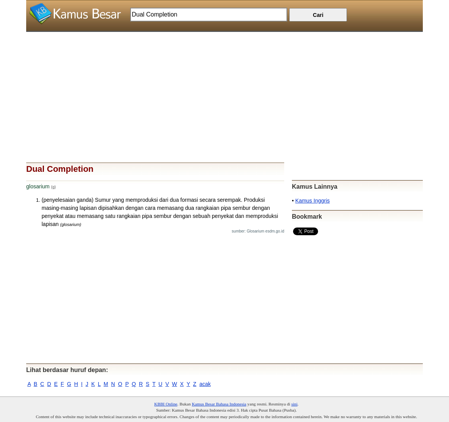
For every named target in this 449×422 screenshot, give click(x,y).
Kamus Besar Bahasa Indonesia (219, 404)
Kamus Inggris (312, 201)
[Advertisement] (224, 86)
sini (294, 404)
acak (205, 384)
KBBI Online (166, 404)
